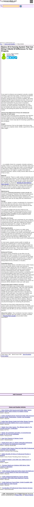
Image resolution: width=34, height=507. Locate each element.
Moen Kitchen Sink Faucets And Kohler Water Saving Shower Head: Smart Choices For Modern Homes (15, 410)
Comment (8, 55)
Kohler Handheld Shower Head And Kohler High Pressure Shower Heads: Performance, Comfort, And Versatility (17, 416)
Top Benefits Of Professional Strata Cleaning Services (17, 488)
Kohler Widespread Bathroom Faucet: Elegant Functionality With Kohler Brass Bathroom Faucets (14, 477)
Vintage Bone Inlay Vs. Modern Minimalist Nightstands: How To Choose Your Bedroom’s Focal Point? (16, 443)
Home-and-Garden (9, 44)
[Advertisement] (16, 23)
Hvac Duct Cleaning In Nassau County (12, 438)
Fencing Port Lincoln (9, 316)
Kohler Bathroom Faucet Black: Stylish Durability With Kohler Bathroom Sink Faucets (16, 483)
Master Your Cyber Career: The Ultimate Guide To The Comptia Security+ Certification (16, 427)
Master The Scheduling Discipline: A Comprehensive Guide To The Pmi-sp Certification (15, 433)
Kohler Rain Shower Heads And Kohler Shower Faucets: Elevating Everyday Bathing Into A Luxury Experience (16, 422)
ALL (1, 44)
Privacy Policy (18, 495)
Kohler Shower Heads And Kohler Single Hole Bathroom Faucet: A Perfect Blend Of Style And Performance (17, 471)
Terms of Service (29, 495)
